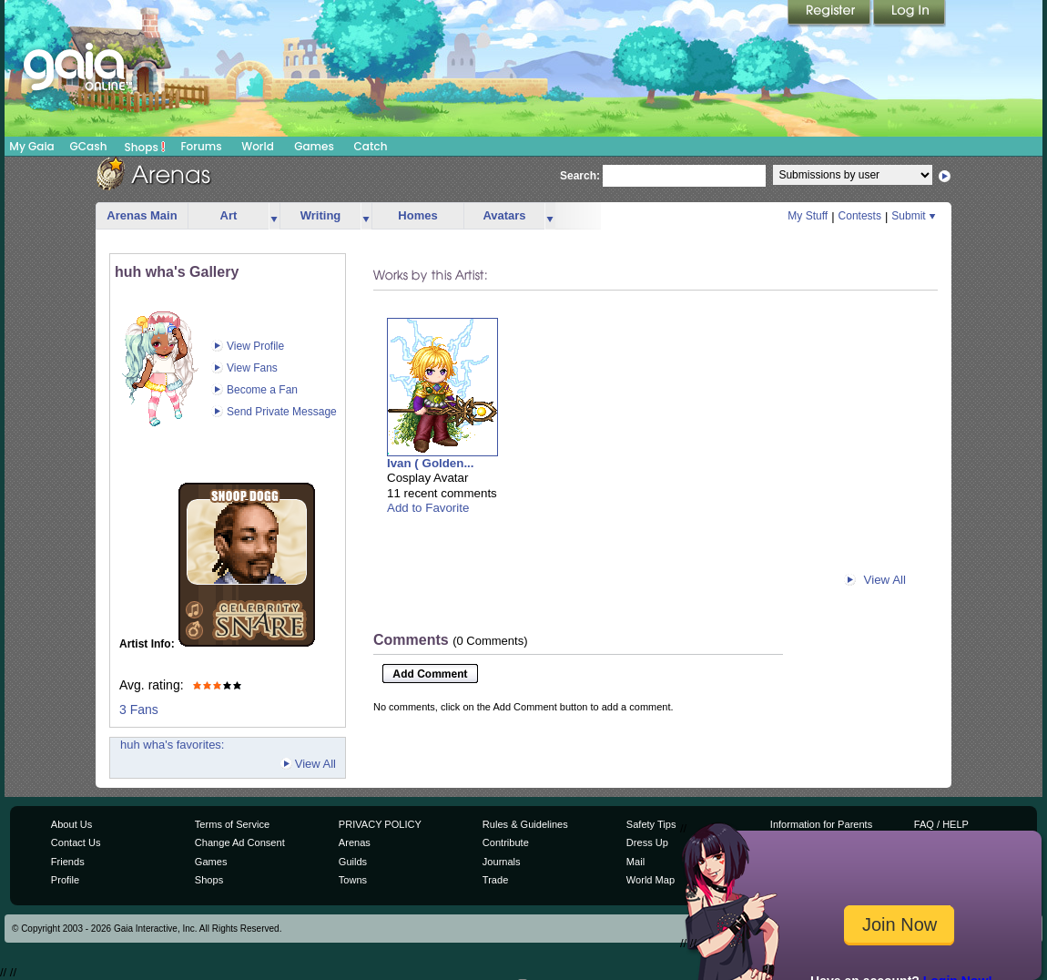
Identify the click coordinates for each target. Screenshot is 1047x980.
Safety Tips (651, 824)
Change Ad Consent (240, 842)
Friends (68, 861)
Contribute (506, 842)
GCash (88, 146)
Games (314, 146)
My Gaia (31, 146)
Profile (65, 879)
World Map (650, 879)
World (257, 146)
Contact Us (76, 842)
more (274, 216)
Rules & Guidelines (525, 824)
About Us (71, 824)
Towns (353, 879)
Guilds (353, 861)
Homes (417, 215)
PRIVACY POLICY (380, 824)
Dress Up (647, 842)
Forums (200, 146)
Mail (635, 861)
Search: (580, 175)
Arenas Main (142, 215)
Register (830, 13)
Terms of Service (232, 824)
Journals (502, 861)
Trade (495, 879)
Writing (320, 215)
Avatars (504, 215)
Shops (145, 147)
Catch (371, 146)
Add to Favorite (428, 508)
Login (909, 13)
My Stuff (808, 215)
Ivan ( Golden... (430, 463)
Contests (860, 215)
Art (229, 215)
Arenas (355, 842)
